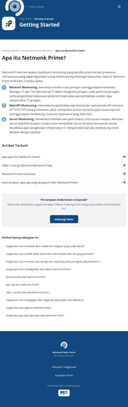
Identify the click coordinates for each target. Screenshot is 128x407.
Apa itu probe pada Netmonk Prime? (25, 277)
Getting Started (10, 50)
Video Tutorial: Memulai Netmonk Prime (64, 165)
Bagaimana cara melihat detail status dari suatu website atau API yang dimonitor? (50, 253)
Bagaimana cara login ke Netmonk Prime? (29, 307)
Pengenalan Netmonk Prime (37, 50)
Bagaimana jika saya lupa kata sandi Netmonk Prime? (35, 315)
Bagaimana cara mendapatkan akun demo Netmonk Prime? (38, 269)
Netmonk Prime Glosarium (64, 174)
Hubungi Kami (64, 219)
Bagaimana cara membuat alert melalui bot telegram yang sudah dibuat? (45, 246)
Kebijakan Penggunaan (64, 367)
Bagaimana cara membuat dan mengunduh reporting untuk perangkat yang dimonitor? (53, 261)
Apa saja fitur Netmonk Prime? (64, 157)
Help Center (36, 7)
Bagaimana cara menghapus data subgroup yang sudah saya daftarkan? (45, 300)
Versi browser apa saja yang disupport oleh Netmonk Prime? (64, 183)
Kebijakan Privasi (64, 375)
